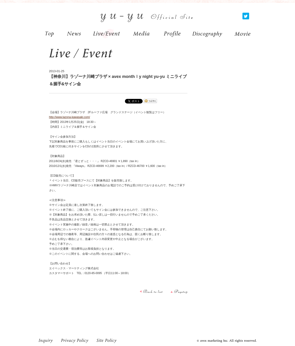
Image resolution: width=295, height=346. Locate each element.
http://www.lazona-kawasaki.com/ (69, 117)
